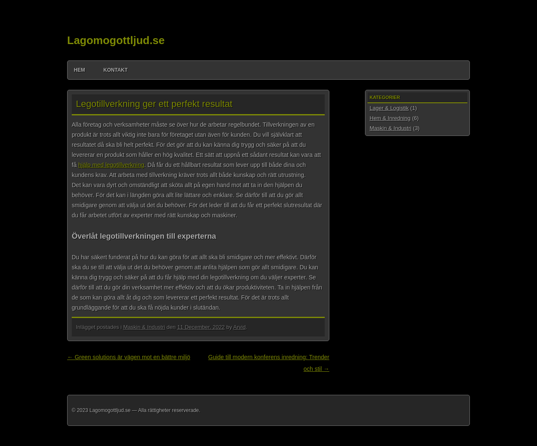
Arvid (239, 327)
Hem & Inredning (390, 118)
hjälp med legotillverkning (111, 165)
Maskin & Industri (144, 327)
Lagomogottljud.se (116, 40)
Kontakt (116, 70)
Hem (79, 70)
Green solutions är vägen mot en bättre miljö (128, 357)
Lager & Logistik (389, 108)
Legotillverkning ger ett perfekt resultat (154, 104)
